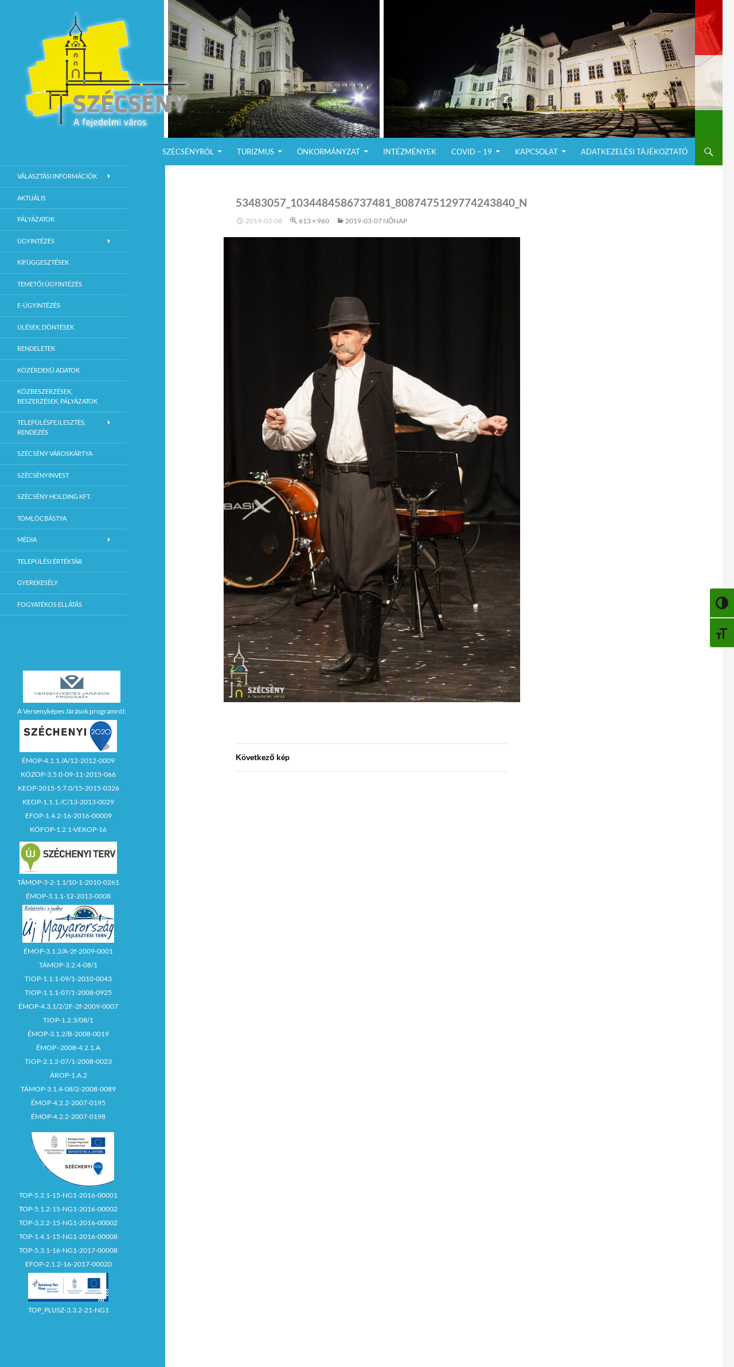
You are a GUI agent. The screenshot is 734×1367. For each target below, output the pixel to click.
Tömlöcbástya (42, 518)
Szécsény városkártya (54, 453)
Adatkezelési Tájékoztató (634, 151)
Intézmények (409, 151)
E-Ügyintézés (38, 305)
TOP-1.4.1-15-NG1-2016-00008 (68, 1236)
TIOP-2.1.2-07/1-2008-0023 (68, 1061)
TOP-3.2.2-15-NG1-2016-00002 (68, 1222)
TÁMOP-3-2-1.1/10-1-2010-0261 (68, 882)
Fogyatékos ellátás (49, 604)
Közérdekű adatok (48, 370)
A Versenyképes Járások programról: (71, 711)
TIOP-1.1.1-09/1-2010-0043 (68, 978)
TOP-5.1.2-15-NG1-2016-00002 (68, 1209)
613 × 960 (314, 220)
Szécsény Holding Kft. (54, 496)
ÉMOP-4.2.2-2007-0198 (68, 1116)
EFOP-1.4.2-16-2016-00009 (68, 815)
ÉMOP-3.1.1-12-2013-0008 (68, 896)
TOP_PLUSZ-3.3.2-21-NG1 (68, 1310)
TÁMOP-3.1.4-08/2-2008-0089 (68, 1089)
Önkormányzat (328, 151)
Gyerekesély (37, 582)
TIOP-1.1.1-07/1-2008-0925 (68, 992)
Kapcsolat (536, 151)
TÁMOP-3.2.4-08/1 (68, 965)
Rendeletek (36, 348)
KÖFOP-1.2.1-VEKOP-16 (68, 829)
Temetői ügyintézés (49, 284)
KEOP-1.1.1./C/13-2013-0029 (68, 801)
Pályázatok (35, 219)
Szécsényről (188, 151)
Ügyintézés (35, 241)
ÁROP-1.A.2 (68, 1075)
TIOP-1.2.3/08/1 (68, 1020)
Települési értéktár (49, 561)
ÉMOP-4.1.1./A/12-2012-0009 (68, 760)
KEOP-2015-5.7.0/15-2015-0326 (68, 788)
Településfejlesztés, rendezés (51, 427)
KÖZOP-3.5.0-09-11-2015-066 (68, 774)
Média (27, 539)
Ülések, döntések (45, 327)
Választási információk (57, 176)
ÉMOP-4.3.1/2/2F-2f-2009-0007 (68, 1006)
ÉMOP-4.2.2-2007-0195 (68, 1102)
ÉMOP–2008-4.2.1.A (68, 1047)
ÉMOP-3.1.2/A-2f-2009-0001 (68, 951)
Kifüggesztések (43, 262)
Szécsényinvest (43, 475)
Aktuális (31, 198)
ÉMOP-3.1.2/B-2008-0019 (68, 1033)
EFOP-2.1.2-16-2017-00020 (68, 1264)
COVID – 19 (471, 151)
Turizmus (255, 151)
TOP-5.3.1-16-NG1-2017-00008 (68, 1250)
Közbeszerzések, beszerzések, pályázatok (57, 396)
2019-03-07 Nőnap (376, 220)
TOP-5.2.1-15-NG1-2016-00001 (68, 1195)
